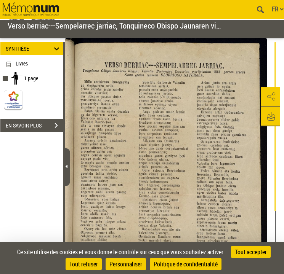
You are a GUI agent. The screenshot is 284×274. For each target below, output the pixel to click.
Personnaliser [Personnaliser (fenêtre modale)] (125, 264)
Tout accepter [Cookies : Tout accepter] (251, 252)
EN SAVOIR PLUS (34, 125)
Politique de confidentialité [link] (186, 264)
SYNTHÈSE (34, 48)
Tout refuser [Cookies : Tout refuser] (83, 264)
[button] (270, 97)
